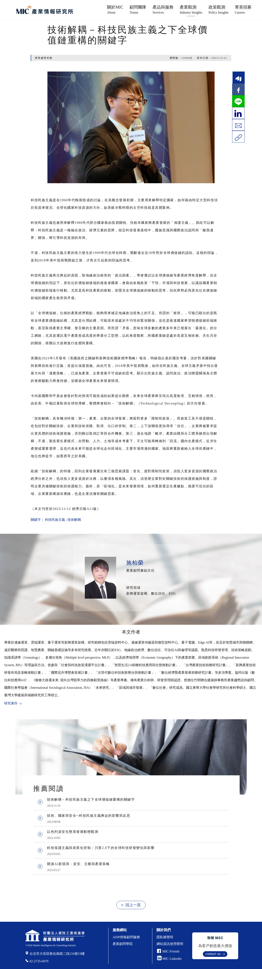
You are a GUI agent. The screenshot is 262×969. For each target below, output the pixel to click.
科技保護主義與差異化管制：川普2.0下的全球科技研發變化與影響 (101, 848)
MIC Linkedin (169, 958)
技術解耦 (74, 519)
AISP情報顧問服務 (126, 937)
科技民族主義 (55, 519)
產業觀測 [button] (191, 9)
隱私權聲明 (164, 937)
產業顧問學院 (123, 944)
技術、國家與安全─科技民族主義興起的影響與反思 (88, 815)
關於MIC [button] (115, 9)
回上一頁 (133, 905)
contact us (212, 954)
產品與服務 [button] (163, 9)
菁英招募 (243, 9)
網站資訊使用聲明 (169, 944)
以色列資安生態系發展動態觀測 (72, 831)
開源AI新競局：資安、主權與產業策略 (78, 864)
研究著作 (11, 703)
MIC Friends (170, 951)
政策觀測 (219, 9)
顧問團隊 (138, 9)
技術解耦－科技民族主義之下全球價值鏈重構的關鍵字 (91, 799)
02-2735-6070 (38, 961)
